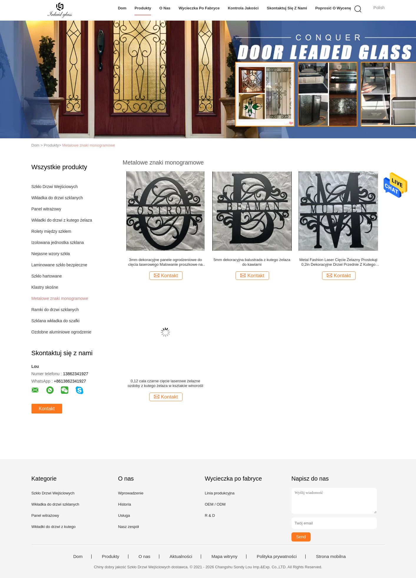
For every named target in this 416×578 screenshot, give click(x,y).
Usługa (124, 515)
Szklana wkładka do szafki (55, 320)
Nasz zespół (128, 526)
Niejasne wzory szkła (51, 253)
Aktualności (181, 556)
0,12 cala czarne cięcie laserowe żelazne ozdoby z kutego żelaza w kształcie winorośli (165, 383)
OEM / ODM (215, 504)
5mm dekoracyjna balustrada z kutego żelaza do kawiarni (251, 262)
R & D (210, 515)
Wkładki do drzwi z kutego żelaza (62, 220)
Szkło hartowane (47, 276)
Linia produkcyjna (219, 493)
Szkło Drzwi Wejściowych (55, 186)
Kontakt (47, 408)
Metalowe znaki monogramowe (88, 145)
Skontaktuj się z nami (287, 8)
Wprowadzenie (130, 493)
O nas (164, 8)
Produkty (143, 8)
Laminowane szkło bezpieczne (59, 265)
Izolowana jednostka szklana (58, 242)
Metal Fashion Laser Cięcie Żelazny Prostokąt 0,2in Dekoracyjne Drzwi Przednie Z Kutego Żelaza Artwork (338, 262)
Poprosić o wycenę (333, 8)
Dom (122, 8)
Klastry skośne (45, 287)
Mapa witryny (224, 556)
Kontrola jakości (243, 8)
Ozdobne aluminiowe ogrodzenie (62, 332)
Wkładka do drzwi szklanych (57, 197)
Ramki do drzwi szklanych (55, 309)
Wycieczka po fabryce (199, 8)
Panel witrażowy (46, 209)
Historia (124, 504)
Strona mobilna (331, 556)
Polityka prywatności (277, 556)
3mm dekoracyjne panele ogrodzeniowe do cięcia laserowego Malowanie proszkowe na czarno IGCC (165, 262)
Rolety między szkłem (51, 231)
